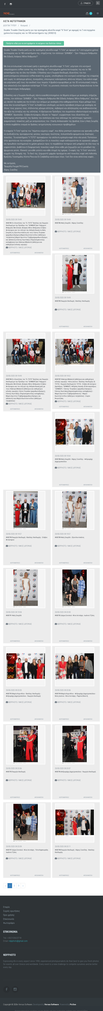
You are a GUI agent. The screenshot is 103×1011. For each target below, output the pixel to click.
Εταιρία (6, 907)
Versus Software (52, 1004)
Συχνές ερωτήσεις (11, 911)
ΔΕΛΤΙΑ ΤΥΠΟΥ (9, 25)
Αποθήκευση (39, 253)
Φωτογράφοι (9, 923)
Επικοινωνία (8, 919)
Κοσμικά (24, 25)
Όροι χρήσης (8, 915)
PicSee (73, 1004)
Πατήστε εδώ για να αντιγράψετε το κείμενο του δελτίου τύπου (33, 43)
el (98, 3)
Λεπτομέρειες (15, 253)
